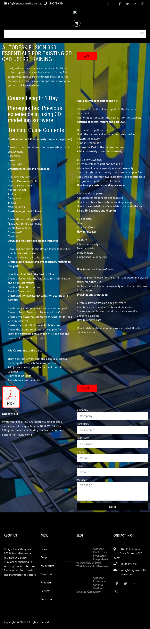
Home (44, 549)
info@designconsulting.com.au (23, 3)
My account (47, 566)
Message (82, 480)
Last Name (83, 438)
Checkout (46, 574)
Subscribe (46, 599)
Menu (12, 34)
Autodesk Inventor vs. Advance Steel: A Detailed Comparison (91, 584)
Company (82, 410)
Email (80, 466)
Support (45, 557)
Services (45, 591)
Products (46, 582)
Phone (81, 452)
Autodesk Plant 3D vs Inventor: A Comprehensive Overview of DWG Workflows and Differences (92, 557)
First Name (83, 424)
